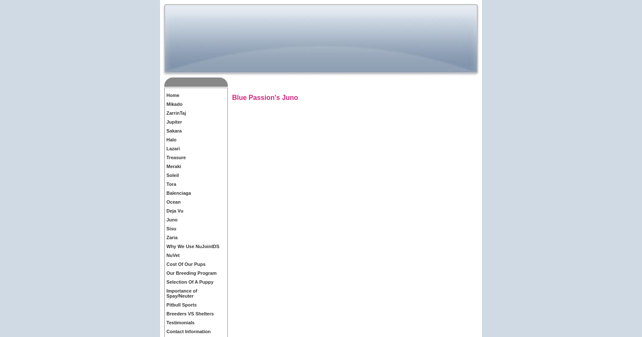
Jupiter (174, 121)
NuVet (173, 255)
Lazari (173, 148)
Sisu (171, 228)
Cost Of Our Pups (185, 264)
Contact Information (188, 331)
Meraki (173, 166)
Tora (171, 184)
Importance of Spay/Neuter (181, 293)
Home (173, 95)
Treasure (176, 157)
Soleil (172, 175)
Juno (171, 219)
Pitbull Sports (181, 304)
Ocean (173, 201)
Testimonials (180, 322)
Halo (171, 139)
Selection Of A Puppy (189, 282)
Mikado (174, 104)
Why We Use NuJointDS (192, 246)
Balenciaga (178, 193)
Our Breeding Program (191, 273)
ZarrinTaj (176, 113)
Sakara (174, 130)
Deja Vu (174, 210)
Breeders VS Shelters (190, 313)
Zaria (171, 237)
